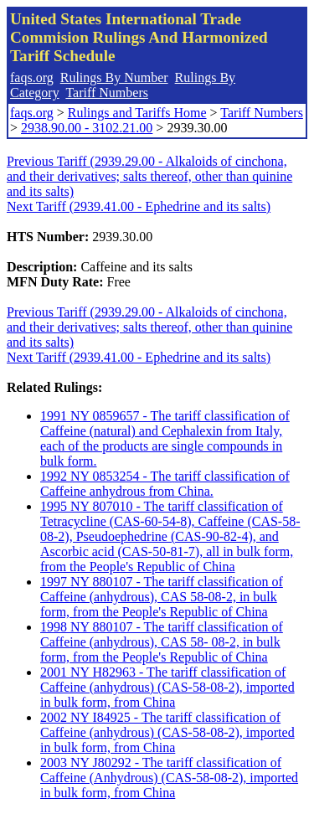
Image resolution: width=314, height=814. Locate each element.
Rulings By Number (114, 77)
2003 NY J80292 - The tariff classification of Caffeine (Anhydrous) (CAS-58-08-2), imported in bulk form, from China (169, 777)
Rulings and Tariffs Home (137, 113)
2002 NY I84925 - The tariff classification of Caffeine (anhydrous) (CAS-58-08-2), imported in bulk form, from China (167, 732)
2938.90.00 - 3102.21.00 (86, 128)
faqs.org (32, 77)
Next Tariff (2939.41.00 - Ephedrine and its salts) (138, 206)
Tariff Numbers (106, 92)
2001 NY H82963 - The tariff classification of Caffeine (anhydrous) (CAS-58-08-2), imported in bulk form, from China (167, 687)
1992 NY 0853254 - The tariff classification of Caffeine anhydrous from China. (165, 483)
